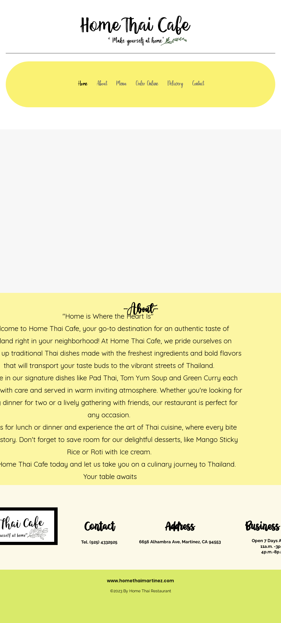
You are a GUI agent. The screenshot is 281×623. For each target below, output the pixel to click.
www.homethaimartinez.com (140, 581)
